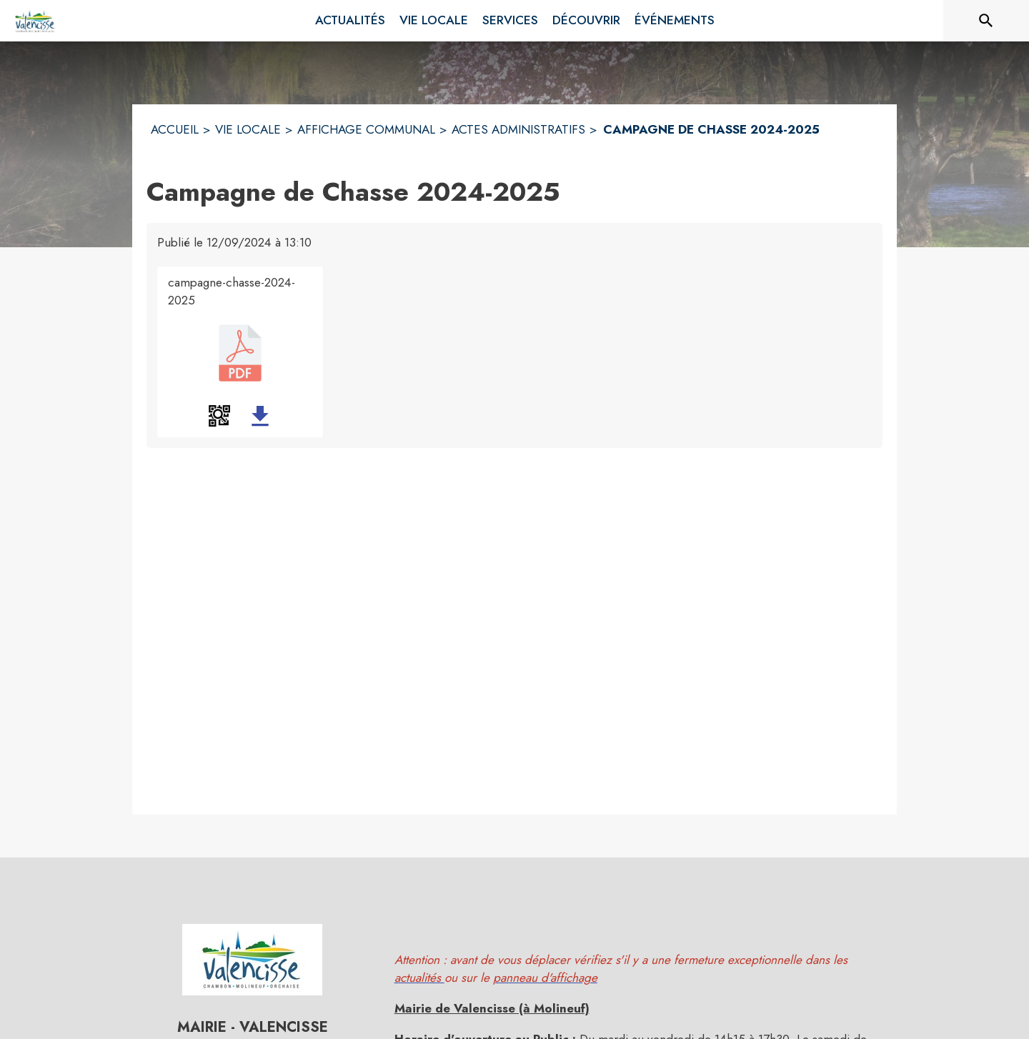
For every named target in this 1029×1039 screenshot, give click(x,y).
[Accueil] (35, 20)
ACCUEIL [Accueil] (175, 129)
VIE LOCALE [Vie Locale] (248, 129)
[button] (219, 416)
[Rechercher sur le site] (986, 20)
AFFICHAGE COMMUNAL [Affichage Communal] (366, 129)
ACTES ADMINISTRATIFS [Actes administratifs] (518, 129)
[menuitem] (350, 20)
